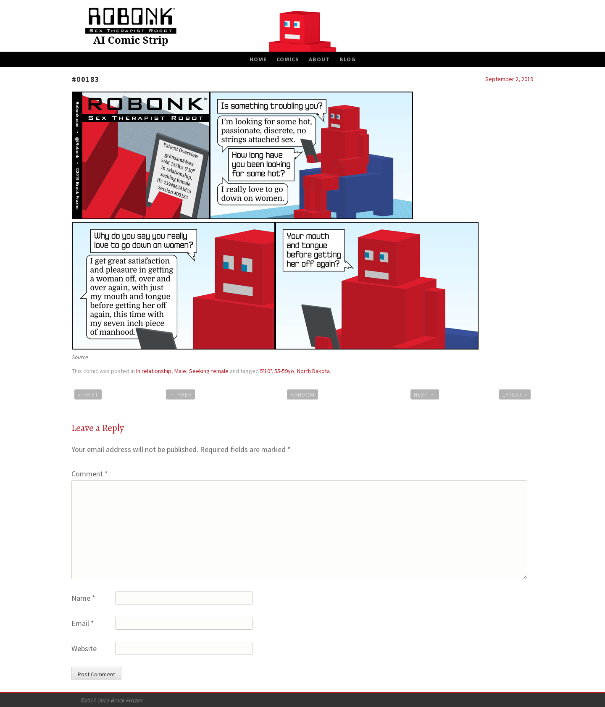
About (319, 59)
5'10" (265, 371)
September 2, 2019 (509, 79)
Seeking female (209, 371)
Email (82, 623)
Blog (347, 59)
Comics (287, 59)
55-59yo (284, 371)
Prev (180, 394)
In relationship (153, 371)
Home (258, 59)
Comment (89, 473)
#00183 (86, 79)
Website (84, 648)
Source (80, 357)
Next (425, 394)
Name (83, 598)
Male (180, 371)
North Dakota (313, 371)
